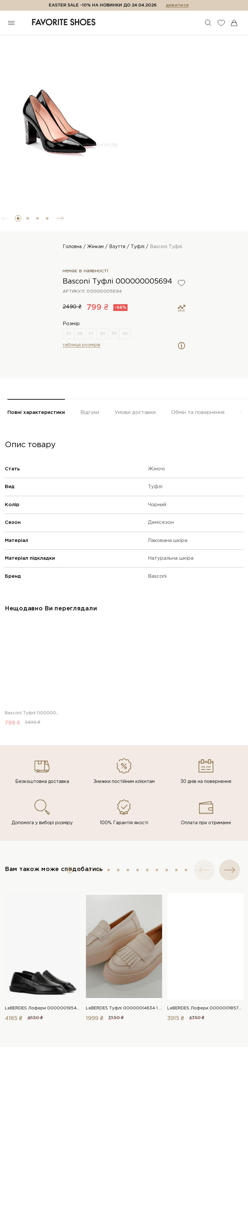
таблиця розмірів (81, 345)
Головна (72, 247)
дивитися (177, 5)
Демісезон (161, 522)
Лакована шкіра (168, 540)
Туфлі (137, 247)
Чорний (157, 505)
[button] (18, 218)
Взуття (117, 247)
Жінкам (95, 247)
